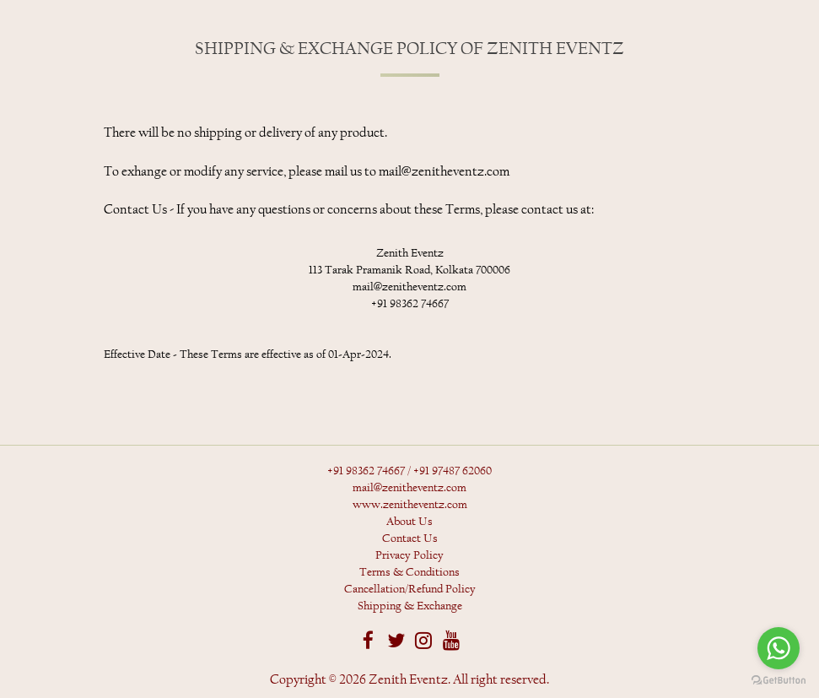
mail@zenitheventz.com (409, 487)
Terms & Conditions (409, 572)
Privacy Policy (409, 555)
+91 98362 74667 (366, 471)
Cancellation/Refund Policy (410, 589)
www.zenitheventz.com (410, 504)
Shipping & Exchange (410, 606)
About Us (409, 521)
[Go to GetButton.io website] (779, 680)
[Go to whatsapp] (778, 648)
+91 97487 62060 (452, 471)
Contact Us (410, 538)
